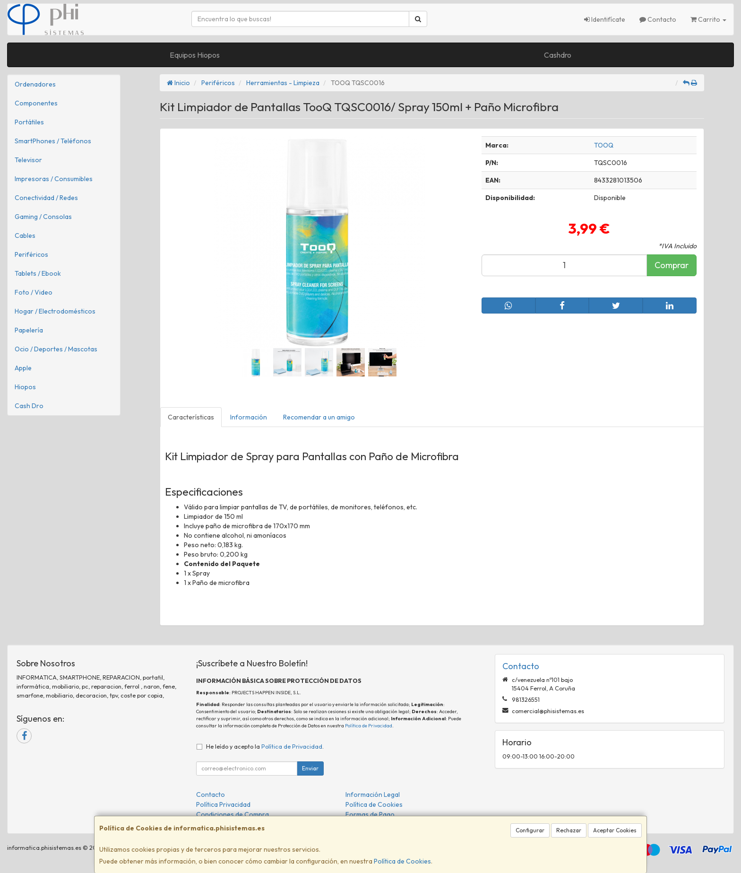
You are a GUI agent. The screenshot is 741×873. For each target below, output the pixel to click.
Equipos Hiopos (195, 55)
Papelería (29, 330)
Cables (25, 235)
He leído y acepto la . (265, 746)
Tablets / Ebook (38, 273)
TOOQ (603, 145)
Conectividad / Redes (46, 197)
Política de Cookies (402, 861)
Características (191, 417)
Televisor (28, 160)
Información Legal (372, 794)
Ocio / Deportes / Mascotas (56, 349)
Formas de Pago (370, 814)
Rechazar (568, 830)
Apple (23, 368)
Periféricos (31, 254)
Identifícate (604, 19)
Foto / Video (33, 292)
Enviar (310, 768)
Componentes (36, 103)
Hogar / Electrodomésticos (55, 311)
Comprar (672, 265)
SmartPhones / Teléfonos (53, 141)
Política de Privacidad (368, 726)
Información (248, 417)
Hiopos (25, 387)
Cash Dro (29, 406)
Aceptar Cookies (615, 830)
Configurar (530, 830)
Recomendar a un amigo (319, 417)
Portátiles (29, 122)
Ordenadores (35, 84)
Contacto (657, 19)
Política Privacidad (223, 804)
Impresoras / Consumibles (54, 179)
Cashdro (557, 55)
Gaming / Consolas (43, 216)
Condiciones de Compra (232, 814)
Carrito (708, 19)
